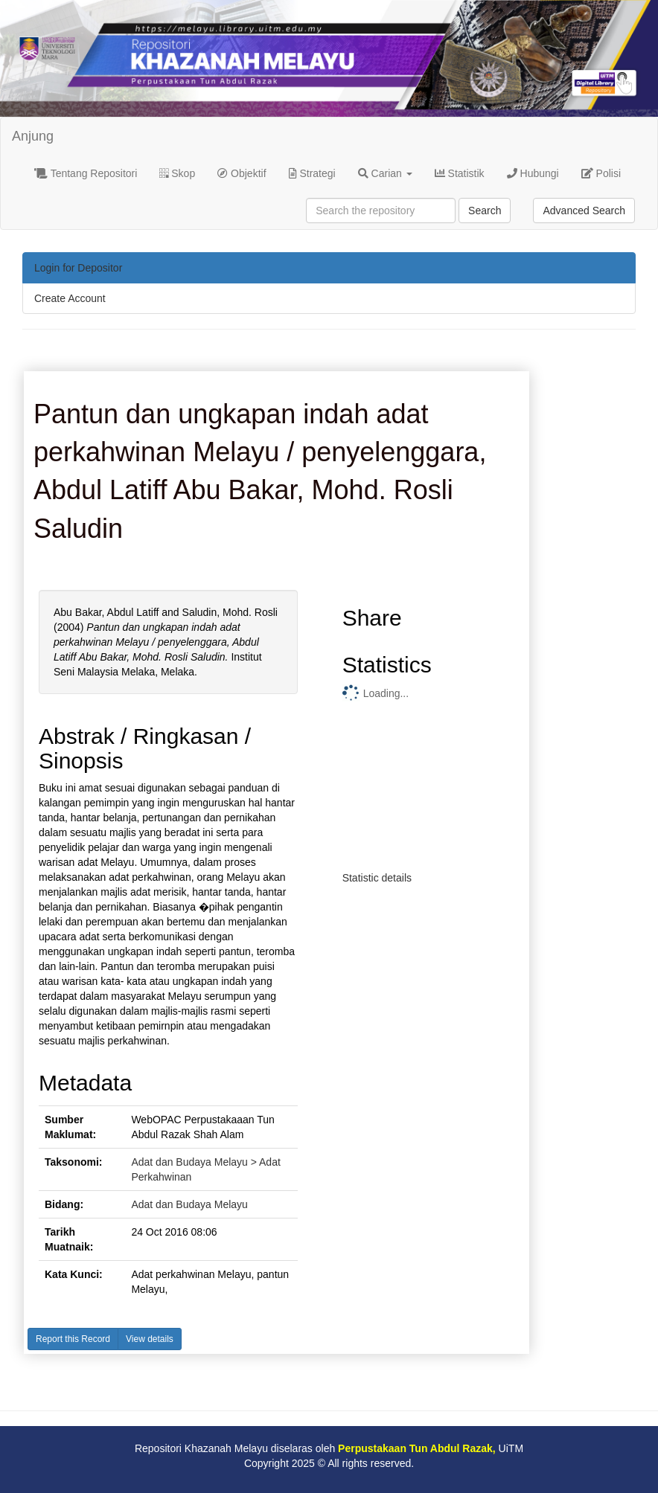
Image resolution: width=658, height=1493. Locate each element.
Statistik (460, 173)
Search (484, 210)
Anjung (33, 136)
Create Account (70, 298)
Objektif (241, 173)
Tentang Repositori (85, 173)
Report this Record (73, 1339)
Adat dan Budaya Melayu (189, 1204)
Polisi (601, 173)
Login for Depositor (78, 268)
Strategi (312, 173)
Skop (177, 173)
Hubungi (533, 173)
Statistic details (377, 878)
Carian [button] (385, 173)
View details (149, 1339)
